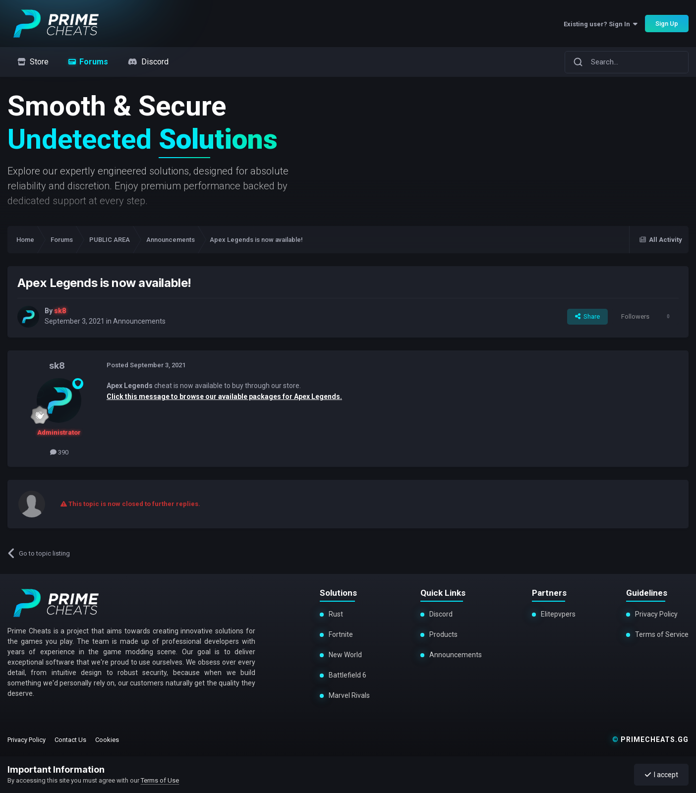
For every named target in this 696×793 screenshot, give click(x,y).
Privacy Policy (656, 614)
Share (587, 316)
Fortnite (341, 634)
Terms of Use (160, 780)
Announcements (139, 321)
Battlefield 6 (347, 675)
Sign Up (666, 23)
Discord (441, 614)
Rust (336, 614)
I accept (661, 775)
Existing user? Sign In (601, 24)
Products (443, 634)
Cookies (107, 739)
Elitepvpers (558, 614)
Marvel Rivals (348, 695)
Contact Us (70, 739)
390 (59, 452)
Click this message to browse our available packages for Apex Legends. (224, 396)
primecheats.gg (650, 739)
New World (345, 655)
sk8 (57, 365)
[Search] (578, 62)
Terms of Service (662, 634)
